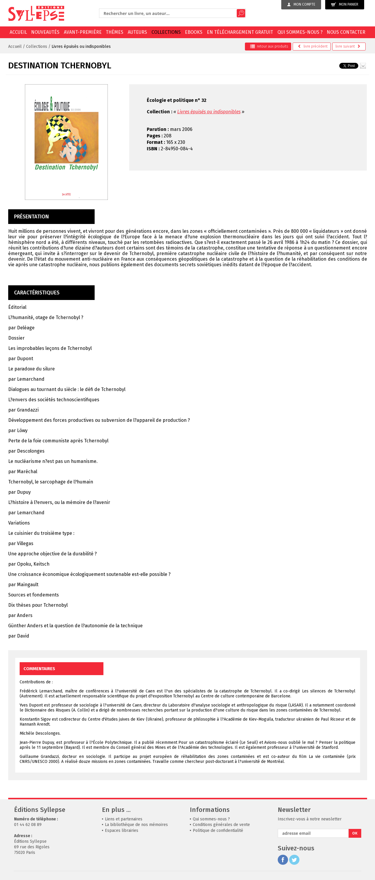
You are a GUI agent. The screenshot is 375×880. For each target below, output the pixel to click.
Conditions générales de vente (221, 824)
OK (354, 833)
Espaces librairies (121, 830)
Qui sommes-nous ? (300, 32)
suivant (347, 46)
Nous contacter (346, 32)
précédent (313, 46)
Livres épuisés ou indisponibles (81, 46)
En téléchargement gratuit (240, 32)
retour (269, 46)
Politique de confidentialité (218, 830)
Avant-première (83, 32)
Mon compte (301, 4)
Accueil (18, 32)
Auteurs (137, 32)
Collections (166, 32)
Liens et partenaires (123, 819)
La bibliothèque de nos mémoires (136, 824)
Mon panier (344, 4)
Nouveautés (45, 32)
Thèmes (114, 32)
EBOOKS (193, 32)
